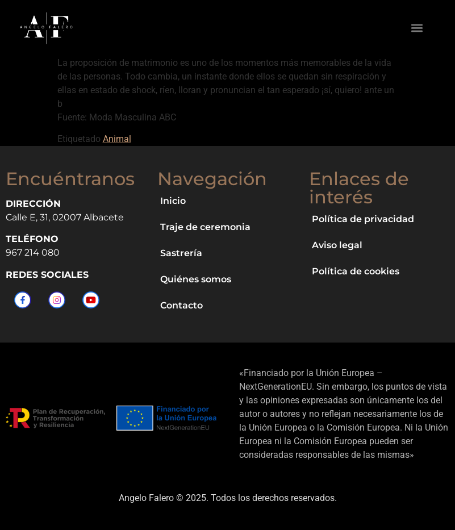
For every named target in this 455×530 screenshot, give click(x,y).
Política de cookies (355, 271)
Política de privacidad (363, 219)
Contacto (181, 305)
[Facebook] (23, 300)
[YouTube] (91, 300)
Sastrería (181, 253)
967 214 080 (33, 252)
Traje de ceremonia (205, 227)
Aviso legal (337, 245)
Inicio (173, 200)
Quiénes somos (195, 279)
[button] (417, 28)
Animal (117, 138)
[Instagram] (57, 300)
